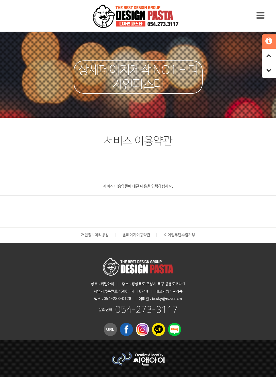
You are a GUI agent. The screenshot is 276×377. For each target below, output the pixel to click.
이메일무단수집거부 (179, 235)
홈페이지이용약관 (136, 235)
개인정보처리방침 (95, 235)
